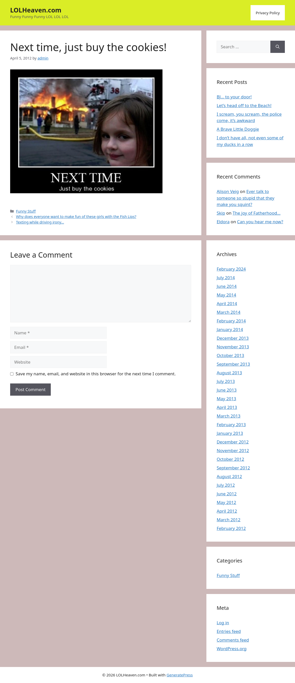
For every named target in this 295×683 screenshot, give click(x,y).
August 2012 (229, 476)
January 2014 (230, 329)
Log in (223, 623)
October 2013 (230, 355)
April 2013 (227, 407)
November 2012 (233, 450)
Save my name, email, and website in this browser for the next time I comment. (96, 374)
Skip (221, 213)
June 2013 (227, 390)
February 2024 (231, 269)
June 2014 (227, 286)
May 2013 (226, 399)
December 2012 (233, 442)
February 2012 (231, 528)
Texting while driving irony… (40, 222)
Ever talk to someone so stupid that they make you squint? (245, 197)
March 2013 (228, 416)
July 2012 (226, 485)
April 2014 (227, 303)
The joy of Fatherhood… (257, 213)
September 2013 (233, 364)
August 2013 (229, 373)
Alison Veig (228, 191)
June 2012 (227, 494)
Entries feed (229, 631)
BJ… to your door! (234, 97)
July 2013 (226, 381)
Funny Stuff (26, 211)
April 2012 (227, 511)
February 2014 (231, 321)
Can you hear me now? (260, 222)
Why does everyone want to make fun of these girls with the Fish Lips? (76, 216)
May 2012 (226, 502)
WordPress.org (232, 648)
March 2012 (228, 520)
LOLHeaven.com (35, 10)
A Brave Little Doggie (238, 129)
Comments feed (233, 640)
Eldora (223, 222)
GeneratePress (180, 674)
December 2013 (233, 338)
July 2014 (226, 277)
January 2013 (230, 433)
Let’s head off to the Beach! (244, 105)
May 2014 (226, 295)
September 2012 (233, 468)
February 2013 (231, 424)
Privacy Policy (268, 12)
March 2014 (228, 312)
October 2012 (230, 459)
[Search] (277, 47)
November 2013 (233, 347)
